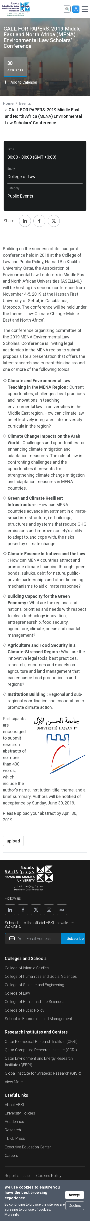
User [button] (75, 9)
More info (12, 1214)
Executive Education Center (28, 1147)
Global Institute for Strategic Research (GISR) (43, 1073)
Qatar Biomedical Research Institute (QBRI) (41, 1041)
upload (13, 840)
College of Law (17, 993)
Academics (14, 1121)
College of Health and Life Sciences (34, 1001)
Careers (11, 1155)
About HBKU (15, 1105)
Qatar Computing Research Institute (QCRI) (41, 1050)
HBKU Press (15, 1138)
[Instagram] (49, 909)
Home (8, 103)
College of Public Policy (24, 1010)
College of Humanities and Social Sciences (41, 976)
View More (14, 1082)
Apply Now (66, 9)
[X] (36, 909)
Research (13, 1130)
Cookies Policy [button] (48, 1175)
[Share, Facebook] (39, 221)
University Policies (20, 1113)
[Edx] (62, 909)
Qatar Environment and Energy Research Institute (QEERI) (39, 1061)
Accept (74, 1195)
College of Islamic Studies (27, 968)
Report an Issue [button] (18, 1175)
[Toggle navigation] (84, 9)
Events (25, 103)
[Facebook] (23, 909)
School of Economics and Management (38, 1018)
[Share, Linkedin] (25, 221)
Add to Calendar (20, 82)
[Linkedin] (10, 909)
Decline (74, 1205)
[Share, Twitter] (54, 221)
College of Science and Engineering (34, 985)
